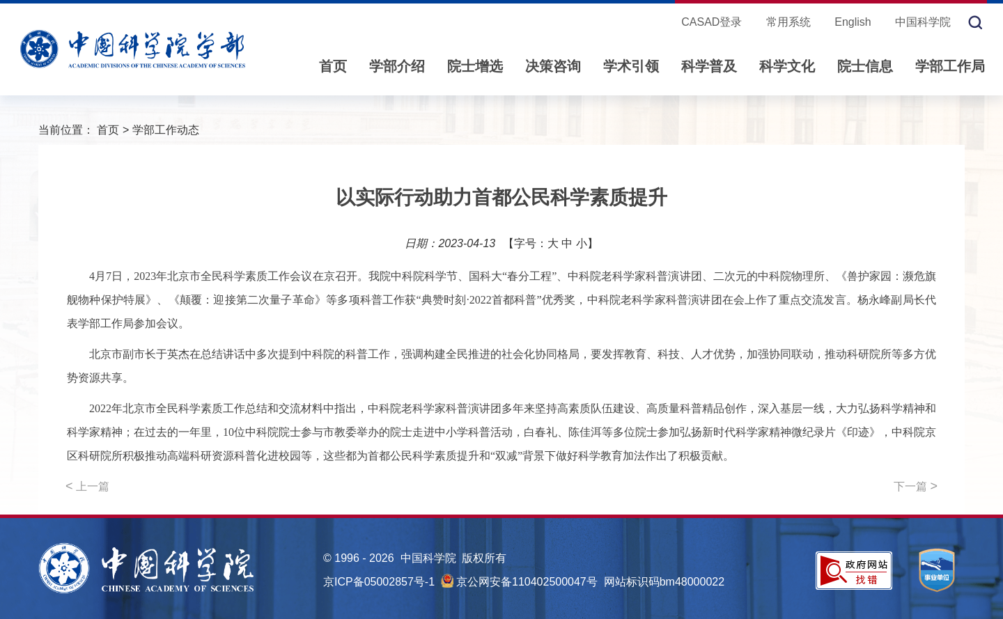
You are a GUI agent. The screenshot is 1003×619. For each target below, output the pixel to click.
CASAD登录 (711, 22)
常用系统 (788, 22)
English (852, 22)
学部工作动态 (165, 130)
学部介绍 (397, 66)
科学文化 (787, 66)
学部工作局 (950, 66)
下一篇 (916, 486)
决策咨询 (553, 66)
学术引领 (631, 66)
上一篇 (87, 486)
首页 (333, 66)
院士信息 (865, 66)
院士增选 (475, 66)
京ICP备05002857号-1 (379, 582)
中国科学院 (923, 22)
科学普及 (709, 66)
